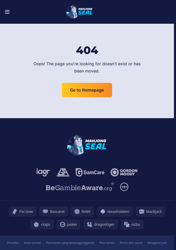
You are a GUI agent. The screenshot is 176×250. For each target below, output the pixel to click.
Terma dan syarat (131, 243)
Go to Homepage (87, 90)
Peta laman (106, 243)
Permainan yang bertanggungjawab (70, 243)
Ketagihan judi (157, 243)
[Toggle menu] (7, 12)
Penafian (13, 243)
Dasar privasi (32, 243)
